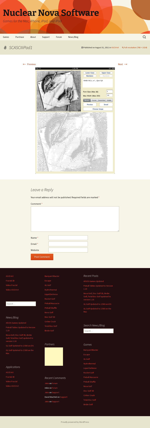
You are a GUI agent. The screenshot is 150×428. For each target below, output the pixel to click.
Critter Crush (50, 321)
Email (34, 243)
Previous (29, 64)
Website (35, 250)
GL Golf (48, 285)
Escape (48, 280)
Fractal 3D (10, 280)
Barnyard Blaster (52, 276)
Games (6, 37)
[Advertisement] (54, 356)
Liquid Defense (51, 294)
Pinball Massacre (52, 303)
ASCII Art (115, 47)
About (33, 37)
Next (123, 64)
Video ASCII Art (12, 289)
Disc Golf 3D (50, 317)
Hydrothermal (51, 289)
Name (34, 237)
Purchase (19, 37)
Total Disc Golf (51, 326)
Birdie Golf (49, 330)
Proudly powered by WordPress (75, 422)
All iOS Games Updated (93, 281)
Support (46, 37)
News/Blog (73, 37)
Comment (36, 203)
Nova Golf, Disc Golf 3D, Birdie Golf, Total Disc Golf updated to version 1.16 (97, 296)
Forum (59, 37)
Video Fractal (11, 285)
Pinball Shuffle (51, 308)
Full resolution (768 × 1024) (135, 47)
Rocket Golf (50, 298)
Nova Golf (49, 312)
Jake (47, 383)
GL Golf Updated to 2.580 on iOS (97, 304)
